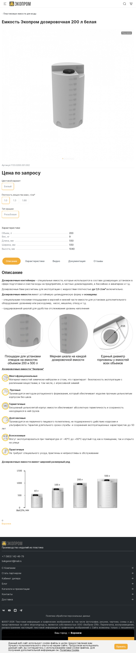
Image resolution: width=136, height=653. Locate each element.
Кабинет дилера (11, 578)
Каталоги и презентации (16, 588)
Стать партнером (11, 573)
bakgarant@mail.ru (11, 561)
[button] (62, 158)
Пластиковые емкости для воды (20, 13)
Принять (121, 646)
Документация (76, 261)
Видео (56, 261)
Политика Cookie (69, 650)
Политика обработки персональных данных (68, 616)
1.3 (14, 200)
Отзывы (98, 261)
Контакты (7, 594)
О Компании (8, 567)
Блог (4, 583)
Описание (11, 261)
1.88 (24, 200)
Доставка (7, 599)
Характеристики (34, 261)
